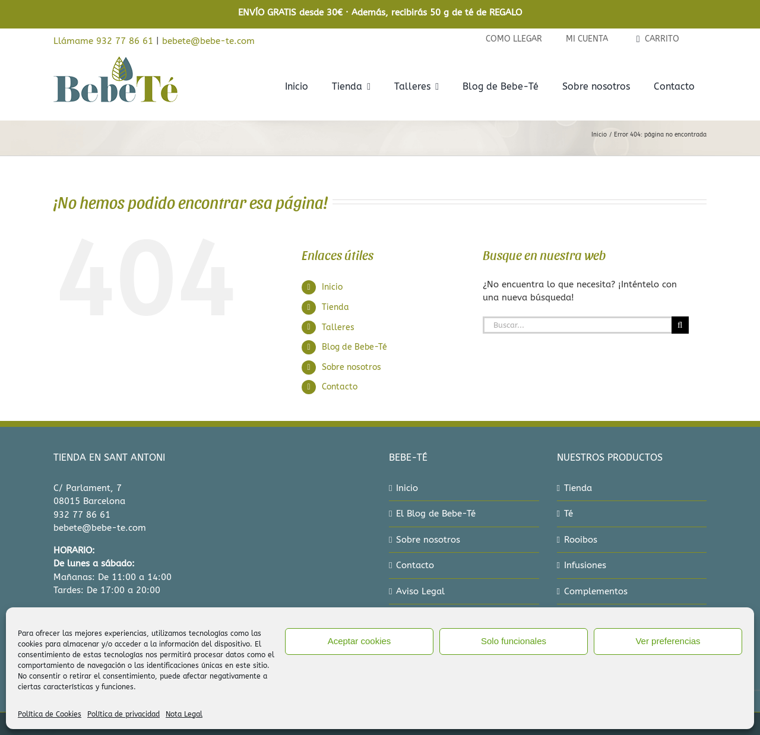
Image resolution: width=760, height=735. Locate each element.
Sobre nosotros (351, 367)
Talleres (338, 327)
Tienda (335, 307)
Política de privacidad (123, 714)
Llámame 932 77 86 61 (103, 41)
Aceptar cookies (359, 641)
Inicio (332, 287)
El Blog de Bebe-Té (436, 513)
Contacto (339, 387)
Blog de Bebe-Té (354, 347)
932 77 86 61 (81, 514)
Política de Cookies (49, 714)
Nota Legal (184, 714)
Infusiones (585, 565)
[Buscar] (680, 325)
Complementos (596, 591)
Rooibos (580, 539)
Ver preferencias (667, 641)
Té (568, 513)
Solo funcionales (513, 641)
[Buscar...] (577, 325)
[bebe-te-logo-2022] (115, 60)
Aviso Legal (420, 591)
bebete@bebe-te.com (208, 41)
